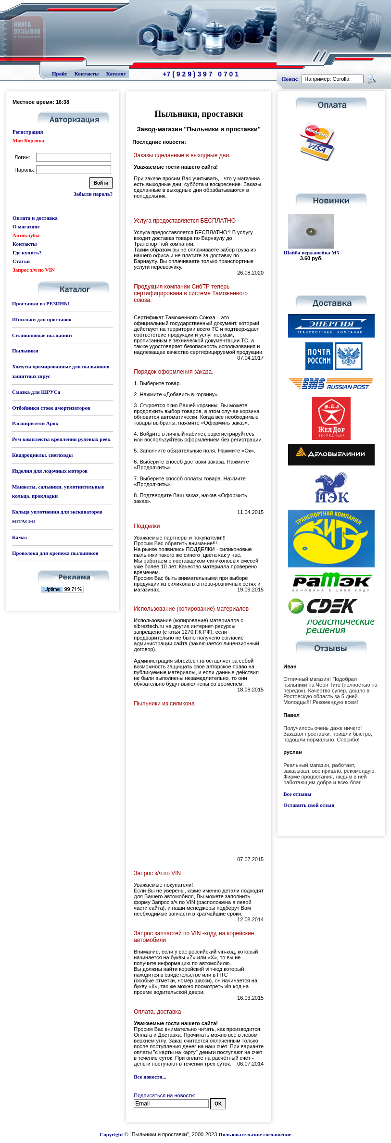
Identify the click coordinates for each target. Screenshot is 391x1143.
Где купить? (27, 252)
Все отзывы (297, 794)
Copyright (111, 1134)
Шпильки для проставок (42, 319)
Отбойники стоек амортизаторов (51, 408)
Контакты (87, 73)
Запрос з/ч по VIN (34, 270)
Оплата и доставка (35, 218)
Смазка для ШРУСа (36, 392)
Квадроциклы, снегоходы (42, 455)
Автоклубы (26, 235)
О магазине (26, 226)
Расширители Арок (35, 423)
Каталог (116, 73)
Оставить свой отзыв (308, 805)
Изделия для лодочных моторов (50, 471)
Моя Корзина (28, 140)
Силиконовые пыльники (42, 335)
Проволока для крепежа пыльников (55, 553)
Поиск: (290, 79)
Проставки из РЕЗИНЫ (40, 303)
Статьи (21, 261)
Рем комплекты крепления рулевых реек (61, 439)
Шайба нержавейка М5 (311, 252)
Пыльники (25, 350)
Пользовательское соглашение (254, 1134)
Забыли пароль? (93, 194)
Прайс (59, 73)
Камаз (19, 537)
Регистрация (28, 132)
